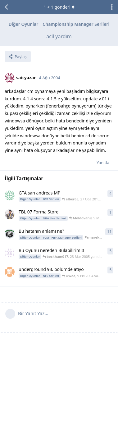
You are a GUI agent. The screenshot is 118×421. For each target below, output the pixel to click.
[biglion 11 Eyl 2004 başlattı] (10, 272)
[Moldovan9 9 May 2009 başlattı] (10, 214)
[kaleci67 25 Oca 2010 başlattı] (10, 195)
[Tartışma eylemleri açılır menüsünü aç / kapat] (112, 7)
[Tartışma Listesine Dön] (6, 7)
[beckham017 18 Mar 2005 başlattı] (10, 253)
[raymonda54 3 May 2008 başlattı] (10, 234)
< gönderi (58, 7)
